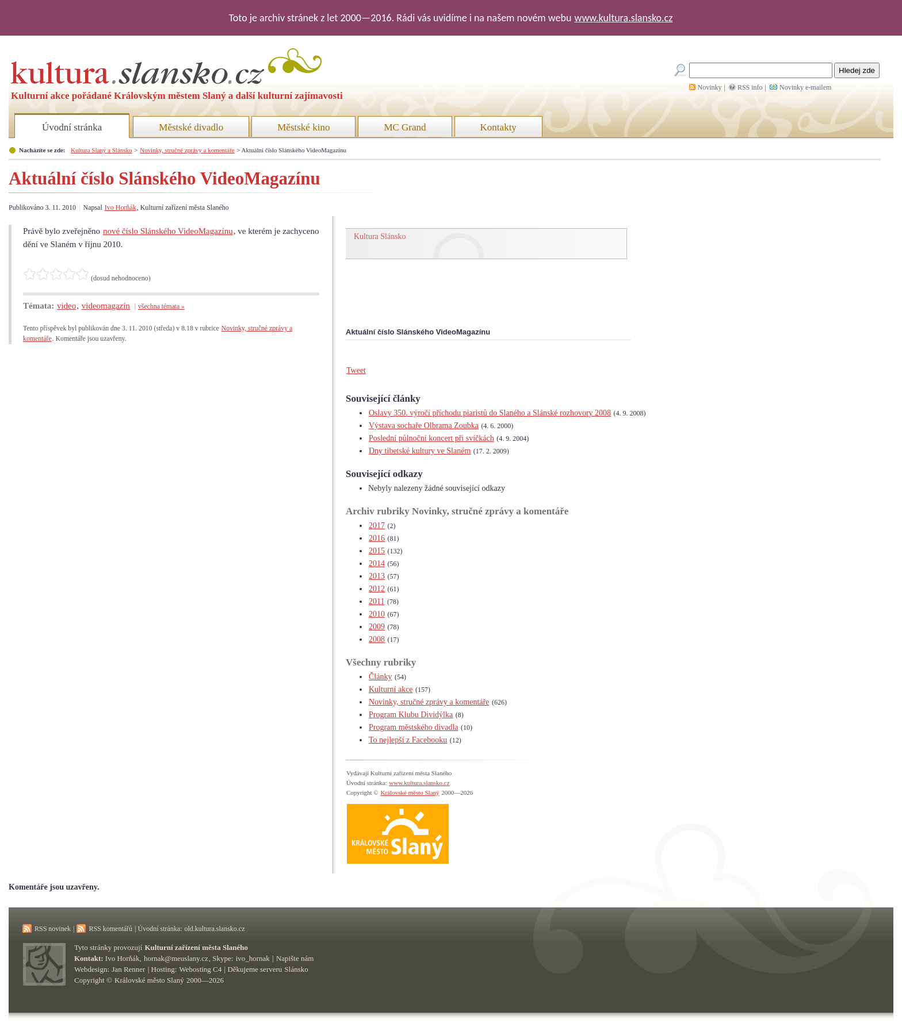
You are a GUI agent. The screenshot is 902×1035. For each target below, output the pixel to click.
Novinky (710, 87)
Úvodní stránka (72, 127)
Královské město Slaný (409, 792)
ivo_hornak (253, 958)
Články (380, 676)
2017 (377, 525)
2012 (377, 588)
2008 (377, 639)
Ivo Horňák (120, 207)
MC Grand (405, 127)
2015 (377, 551)
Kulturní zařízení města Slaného (196, 947)
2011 (376, 601)
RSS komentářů (110, 929)
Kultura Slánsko (380, 236)
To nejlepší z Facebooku (408, 740)
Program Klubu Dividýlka (411, 714)
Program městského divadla (413, 727)
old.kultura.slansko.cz (214, 929)
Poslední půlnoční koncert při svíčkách (431, 438)
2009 (377, 626)
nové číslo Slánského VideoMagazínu (168, 231)
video (66, 305)
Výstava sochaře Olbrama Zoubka (424, 425)
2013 (377, 576)
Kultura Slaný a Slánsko (101, 150)
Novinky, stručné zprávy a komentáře (187, 150)
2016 (377, 538)
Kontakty (498, 127)
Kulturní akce (391, 689)
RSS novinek (53, 929)
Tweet (356, 370)
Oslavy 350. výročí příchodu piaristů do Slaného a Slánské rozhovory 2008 (490, 413)
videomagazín (106, 305)
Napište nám (295, 958)
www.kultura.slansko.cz (623, 17)
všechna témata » (161, 306)
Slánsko (296, 969)
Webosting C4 (200, 969)
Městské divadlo (191, 127)
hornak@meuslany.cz (176, 958)
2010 (377, 614)
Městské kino (303, 127)
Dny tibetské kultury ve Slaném (420, 451)
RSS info (750, 87)
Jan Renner (128, 969)
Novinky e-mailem (805, 87)
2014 (377, 563)
